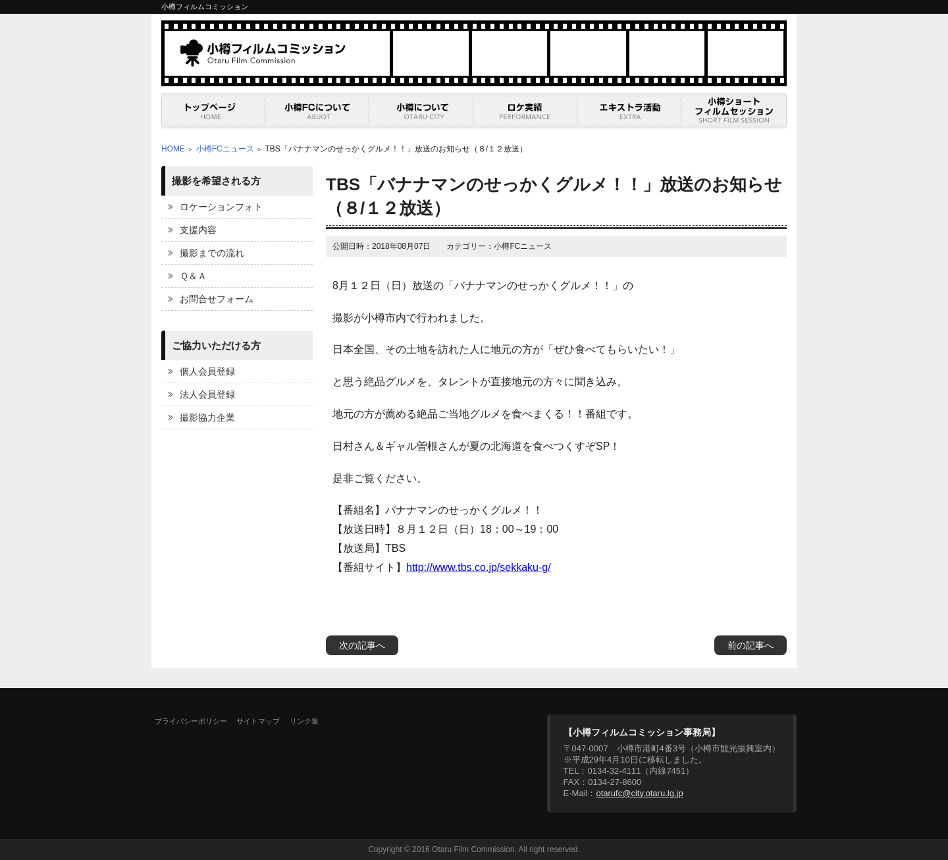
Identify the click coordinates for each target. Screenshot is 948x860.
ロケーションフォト (221, 207)
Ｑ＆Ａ (193, 276)
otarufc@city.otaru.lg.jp (639, 793)
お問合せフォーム (216, 299)
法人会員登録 (207, 394)
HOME (173, 148)
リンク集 (304, 721)
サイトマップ (258, 721)
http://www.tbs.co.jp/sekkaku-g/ (478, 567)
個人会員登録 (207, 371)
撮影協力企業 (207, 417)
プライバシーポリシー (191, 721)
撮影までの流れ (212, 253)
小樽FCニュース (225, 148)
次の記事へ (362, 645)
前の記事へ (750, 645)
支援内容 (198, 230)
